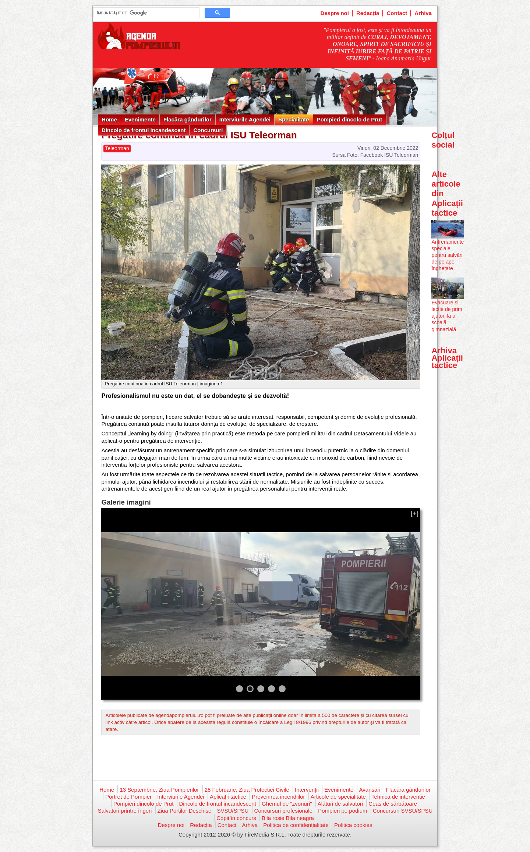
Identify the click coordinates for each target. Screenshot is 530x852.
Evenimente (140, 119)
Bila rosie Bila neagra (288, 818)
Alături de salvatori (340, 803)
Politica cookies (353, 825)
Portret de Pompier (128, 796)
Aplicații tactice (228, 796)
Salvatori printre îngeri (125, 810)
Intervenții (307, 789)
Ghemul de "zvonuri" (287, 803)
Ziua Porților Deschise (185, 810)
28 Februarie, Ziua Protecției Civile (247, 789)
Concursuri (208, 130)
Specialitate (293, 119)
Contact (396, 13)
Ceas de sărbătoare (392, 803)
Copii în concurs (236, 818)
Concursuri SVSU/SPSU (403, 810)
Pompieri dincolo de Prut (349, 119)
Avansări (370, 789)
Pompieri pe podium (342, 810)
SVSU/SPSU (233, 810)
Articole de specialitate (338, 796)
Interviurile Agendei (245, 119)
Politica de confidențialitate (296, 825)
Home (109, 119)
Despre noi (334, 13)
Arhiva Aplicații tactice (447, 358)
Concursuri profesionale (283, 810)
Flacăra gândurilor (187, 119)
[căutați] (145, 13)
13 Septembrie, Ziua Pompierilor (159, 789)
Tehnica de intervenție (398, 796)
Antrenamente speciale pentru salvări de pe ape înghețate (447, 255)
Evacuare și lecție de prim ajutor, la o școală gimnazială (446, 316)
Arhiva (423, 13)
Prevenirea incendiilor (278, 796)
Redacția (367, 13)
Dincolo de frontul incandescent (144, 130)
